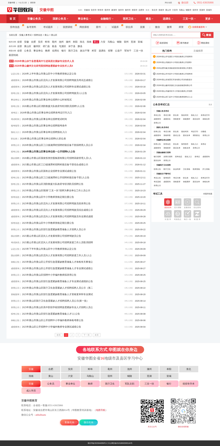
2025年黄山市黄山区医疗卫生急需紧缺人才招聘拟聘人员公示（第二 (57, 288)
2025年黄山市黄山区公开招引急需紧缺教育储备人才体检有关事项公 (57, 262)
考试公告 (157, 115)
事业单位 (84, 18)
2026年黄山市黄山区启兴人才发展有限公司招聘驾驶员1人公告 (54, 93)
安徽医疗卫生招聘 (163, 165)
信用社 (55, 50)
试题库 (117, 27)
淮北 (82, 42)
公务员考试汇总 (161, 104)
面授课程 (69, 27)
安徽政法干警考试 (163, 174)
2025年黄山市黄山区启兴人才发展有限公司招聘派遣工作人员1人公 (57, 255)
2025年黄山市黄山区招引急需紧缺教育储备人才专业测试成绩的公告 (57, 281)
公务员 (27, 50)
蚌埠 (47, 42)
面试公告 (176, 135)
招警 (110, 50)
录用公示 (15, 145)
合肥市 (141, 10)
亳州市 (107, 10)
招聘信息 (38, 35)
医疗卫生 (73, 50)
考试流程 (157, 182)
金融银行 (106, 18)
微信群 (184, 2)
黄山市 (168, 10)
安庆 (40, 42)
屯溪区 (62, 46)
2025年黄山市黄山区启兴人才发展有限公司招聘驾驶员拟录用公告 (56, 203)
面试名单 (196, 119)
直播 (142, 27)
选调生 (168, 18)
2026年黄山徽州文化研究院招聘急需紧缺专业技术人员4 (43, 66)
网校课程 (84, 27)
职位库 (129, 27)
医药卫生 (129, 18)
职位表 (14, 138)
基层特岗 (13, 55)
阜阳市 (134, 10)
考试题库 (48, 27)
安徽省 (87, 10)
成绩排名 (167, 119)
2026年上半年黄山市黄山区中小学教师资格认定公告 (49, 73)
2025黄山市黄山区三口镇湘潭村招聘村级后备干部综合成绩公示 (55, 164)
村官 (94, 50)
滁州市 (128, 10)
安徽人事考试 (21, 9)
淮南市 (161, 10)
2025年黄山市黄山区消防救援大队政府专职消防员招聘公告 (52, 184)
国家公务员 (60, 18)
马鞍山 (182, 10)
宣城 (140, 42)
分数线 (203, 132)
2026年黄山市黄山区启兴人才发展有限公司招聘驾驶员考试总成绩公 (57, 80)
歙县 (54, 46)
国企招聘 (15, 158)
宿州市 (195, 10)
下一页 (86, 335)
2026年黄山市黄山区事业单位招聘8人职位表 (43, 138)
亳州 (54, 42)
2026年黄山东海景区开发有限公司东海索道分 (174, 80)
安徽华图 (11, 3)
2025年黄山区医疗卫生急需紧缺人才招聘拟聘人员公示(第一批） (55, 301)
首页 (59, 335)
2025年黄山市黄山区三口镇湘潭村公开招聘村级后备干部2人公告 (55, 177)
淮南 (89, 42)
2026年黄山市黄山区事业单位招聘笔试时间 (44, 119)
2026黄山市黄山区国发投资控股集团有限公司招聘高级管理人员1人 (57, 158)
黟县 (80, 46)
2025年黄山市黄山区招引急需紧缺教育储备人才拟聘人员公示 (54, 229)
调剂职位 (196, 135)
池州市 (121, 10)
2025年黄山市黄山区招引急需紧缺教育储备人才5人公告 (51, 314)
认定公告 (15, 74)
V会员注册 (22, 3)
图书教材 (182, 43)
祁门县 (46, 46)
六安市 (175, 10)
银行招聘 (157, 157)
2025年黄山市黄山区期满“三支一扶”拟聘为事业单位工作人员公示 (56, 190)
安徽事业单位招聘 (163, 140)
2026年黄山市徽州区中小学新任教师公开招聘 (174, 91)
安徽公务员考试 (162, 111)
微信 (157, 27)
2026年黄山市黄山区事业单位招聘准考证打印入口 (46, 112)
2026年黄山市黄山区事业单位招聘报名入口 (44, 132)
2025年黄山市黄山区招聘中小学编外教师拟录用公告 (49, 275)
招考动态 (167, 144)
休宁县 (71, 46)
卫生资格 (186, 169)
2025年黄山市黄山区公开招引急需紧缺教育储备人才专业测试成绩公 (57, 268)
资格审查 (167, 135)
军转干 (127, 50)
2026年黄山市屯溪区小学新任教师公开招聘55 (174, 57)
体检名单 (206, 119)
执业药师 (176, 169)
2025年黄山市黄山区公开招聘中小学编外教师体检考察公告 (52, 320)
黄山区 (54, 35)
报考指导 (15, 125)
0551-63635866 (205, 2)
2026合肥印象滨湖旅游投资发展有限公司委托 (174, 68)
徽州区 (37, 46)
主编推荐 (198, 51)
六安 (103, 42)
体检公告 (15, 262)
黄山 (47, 35)
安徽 (26, 42)
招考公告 (15, 93)
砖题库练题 (207, 194)
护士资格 (206, 169)
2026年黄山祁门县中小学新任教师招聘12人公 (174, 97)
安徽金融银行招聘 (163, 152)
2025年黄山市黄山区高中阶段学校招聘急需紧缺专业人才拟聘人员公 (57, 307)
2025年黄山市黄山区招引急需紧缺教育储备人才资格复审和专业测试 (57, 294)
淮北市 (154, 10)
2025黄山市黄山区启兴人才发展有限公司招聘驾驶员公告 (51, 236)
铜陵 (119, 42)
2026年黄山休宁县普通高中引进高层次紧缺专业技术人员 (44, 61)
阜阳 (75, 42)
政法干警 (85, 50)
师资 (181, 27)
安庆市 (94, 10)
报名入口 (15, 132)
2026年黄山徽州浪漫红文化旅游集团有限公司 (174, 85)
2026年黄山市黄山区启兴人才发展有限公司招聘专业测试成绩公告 (56, 86)
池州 (61, 42)
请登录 (33, 3)
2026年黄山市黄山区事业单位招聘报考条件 (44, 125)
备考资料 (31, 27)
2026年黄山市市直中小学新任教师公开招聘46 (174, 74)
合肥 (33, 42)
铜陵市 (188, 10)
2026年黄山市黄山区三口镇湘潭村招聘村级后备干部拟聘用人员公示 (57, 145)
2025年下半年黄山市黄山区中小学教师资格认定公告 (49, 249)
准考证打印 (205, 115)
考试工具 (157, 194)
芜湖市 (202, 10)
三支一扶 (189, 18)
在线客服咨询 (198, 27)
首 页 (12, 18)
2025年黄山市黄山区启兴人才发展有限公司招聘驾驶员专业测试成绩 (57, 216)
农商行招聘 (167, 157)
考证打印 (194, 132)
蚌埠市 (100, 10)
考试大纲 (167, 115)
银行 (63, 50)
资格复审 (15, 294)
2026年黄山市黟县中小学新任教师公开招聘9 (173, 62)
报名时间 (184, 115)
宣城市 (209, 10)
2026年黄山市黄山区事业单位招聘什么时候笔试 (47, 99)
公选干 (118, 50)
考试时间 (15, 119)
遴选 (149, 18)
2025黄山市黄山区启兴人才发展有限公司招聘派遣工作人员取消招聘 (57, 242)
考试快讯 (15, 242)
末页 (97, 335)
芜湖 (133, 42)
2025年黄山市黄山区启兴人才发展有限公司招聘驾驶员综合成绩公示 (57, 210)
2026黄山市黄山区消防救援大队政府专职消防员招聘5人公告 (53, 106)
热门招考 (167, 51)
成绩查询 (15, 80)
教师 (47, 50)
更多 (209, 18)
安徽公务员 (35, 18)
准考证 (14, 113)
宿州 (126, 42)
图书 (98, 27)
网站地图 (168, 3)
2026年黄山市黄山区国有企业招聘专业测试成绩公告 (49, 171)
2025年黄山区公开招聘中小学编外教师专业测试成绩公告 (51, 327)
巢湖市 (114, 10)
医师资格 (196, 169)
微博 (169, 27)
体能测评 (186, 119)
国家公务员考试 (162, 127)
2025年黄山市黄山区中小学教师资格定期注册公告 (48, 197)
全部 (19, 42)
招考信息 (16, 27)
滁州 (68, 42)
